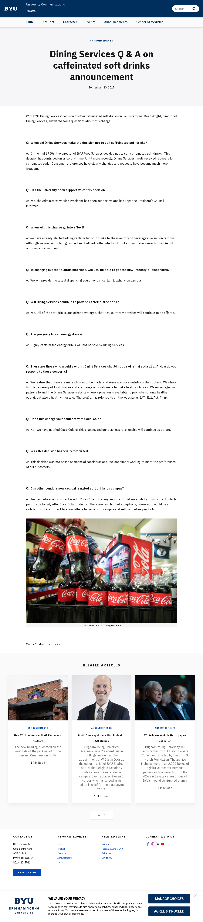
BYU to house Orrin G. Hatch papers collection (165, 740)
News (32, 11)
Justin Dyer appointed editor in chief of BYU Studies (101, 740)
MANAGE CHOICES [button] (169, 898)
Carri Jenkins (56, 644)
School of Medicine (150, 22)
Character (70, 22)
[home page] (11, 9)
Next (101, 821)
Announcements (116, 22)
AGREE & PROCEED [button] (169, 911)
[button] (197, 897)
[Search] (185, 8)
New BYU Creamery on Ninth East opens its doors (38, 740)
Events (91, 22)
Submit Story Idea (31, 880)
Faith (29, 22)
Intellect (48, 22)
